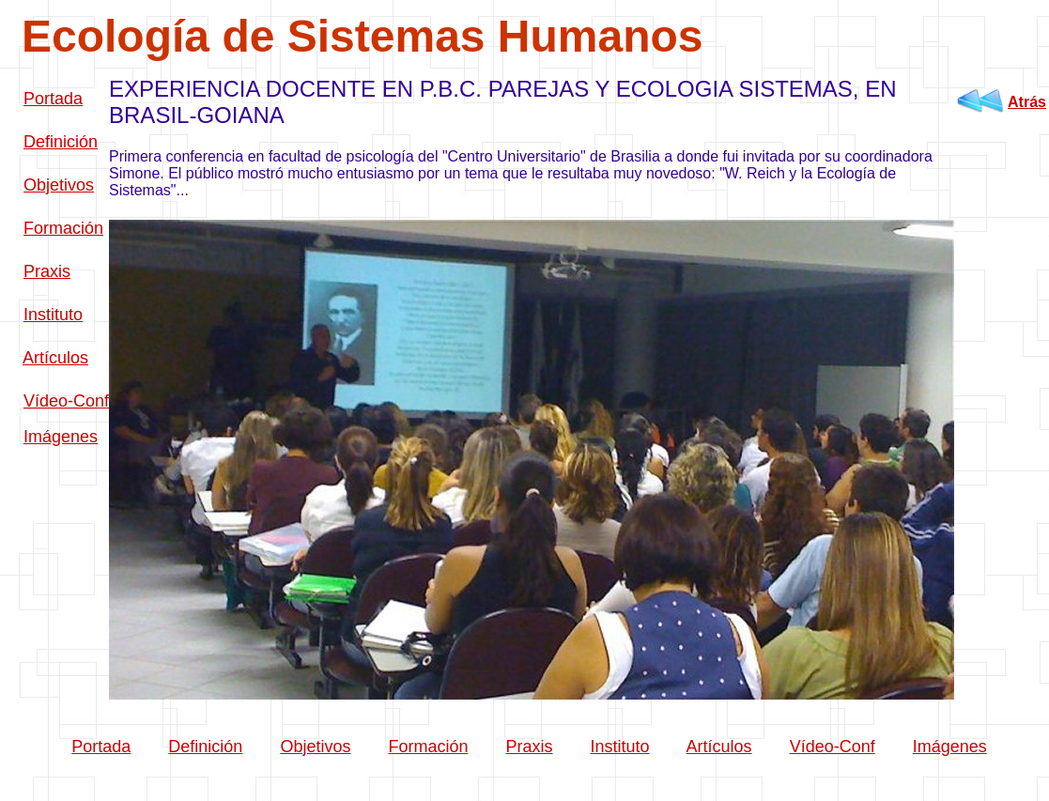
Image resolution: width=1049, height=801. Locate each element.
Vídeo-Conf (66, 401)
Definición (60, 141)
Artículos (55, 357)
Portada (53, 98)
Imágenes (60, 436)
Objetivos (58, 185)
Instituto (53, 314)
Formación (63, 228)
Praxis (46, 271)
